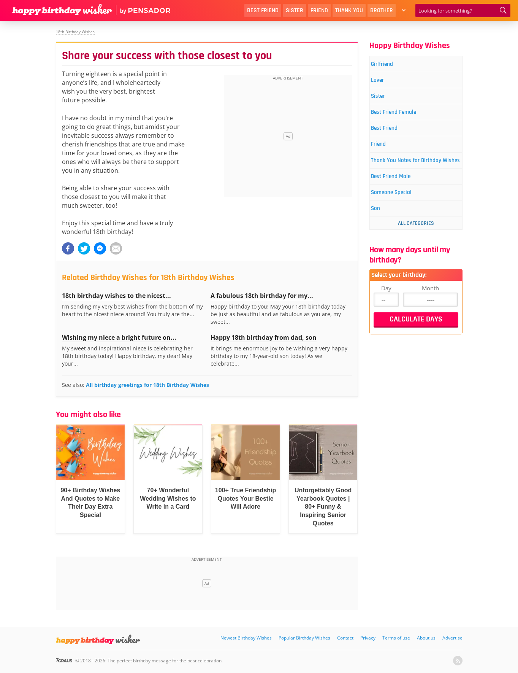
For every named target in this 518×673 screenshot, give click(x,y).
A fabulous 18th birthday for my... (262, 295)
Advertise (452, 638)
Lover (383, 82)
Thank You (349, 10)
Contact (345, 638)
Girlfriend (388, 64)
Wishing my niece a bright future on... (119, 337)
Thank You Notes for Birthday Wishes (415, 176)
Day (386, 315)
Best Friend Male (398, 199)
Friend (319, 10)
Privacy (367, 638)
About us (426, 638)
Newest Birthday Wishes (246, 638)
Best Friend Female (401, 118)
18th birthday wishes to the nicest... (116, 295)
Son (380, 235)
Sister (294, 10)
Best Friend (263, 10)
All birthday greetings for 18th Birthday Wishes (147, 384)
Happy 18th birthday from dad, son (264, 337)
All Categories (416, 250)
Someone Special (399, 217)
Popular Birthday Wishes (304, 638)
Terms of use (396, 638)
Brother (381, 10)
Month (430, 315)
